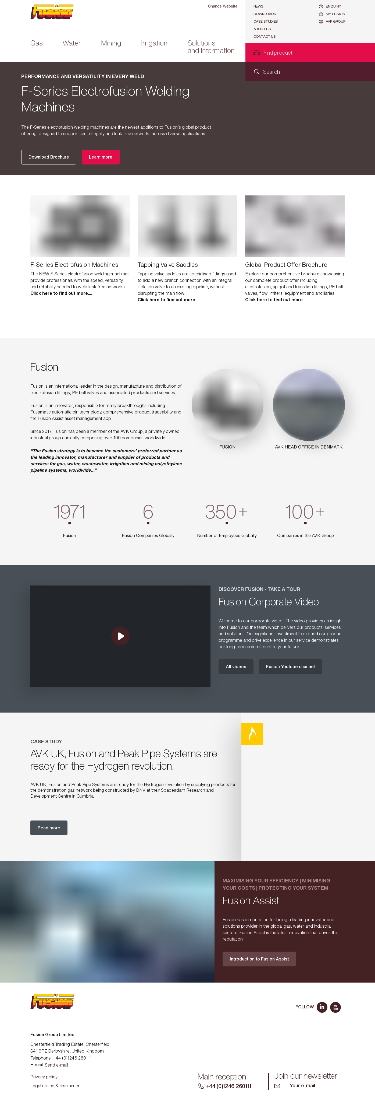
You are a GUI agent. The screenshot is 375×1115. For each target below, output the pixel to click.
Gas (36, 43)
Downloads (264, 13)
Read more (49, 828)
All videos (236, 666)
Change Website (222, 6)
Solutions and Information (211, 47)
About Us (262, 28)
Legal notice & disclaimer (55, 1085)
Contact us (264, 36)
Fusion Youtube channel (290, 666)
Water (72, 43)
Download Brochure (48, 157)
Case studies (265, 21)
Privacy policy (44, 1077)
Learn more (100, 157)
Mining (111, 43)
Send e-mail (56, 1065)
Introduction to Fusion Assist (259, 959)
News (258, 6)
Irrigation (154, 43)
